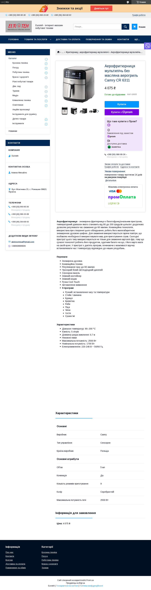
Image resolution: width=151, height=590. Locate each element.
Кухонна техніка (20, 63)
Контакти (123, 39)
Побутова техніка (20, 72)
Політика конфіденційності (91, 586)
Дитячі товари (19, 119)
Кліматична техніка (21, 100)
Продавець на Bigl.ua (75, 583)
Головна (13, 39)
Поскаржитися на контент (67, 586)
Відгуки (9, 560)
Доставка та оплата (68, 39)
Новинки (13, 131)
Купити (122, 104)
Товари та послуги (35, 39)
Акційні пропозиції (21, 109)
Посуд (15, 67)
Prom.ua (90, 580)
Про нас (9, 552)
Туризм (15, 91)
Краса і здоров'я (20, 77)
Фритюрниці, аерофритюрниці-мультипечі (87, 52)
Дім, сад (16, 86)
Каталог (13, 58)
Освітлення (17, 105)
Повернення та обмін (99, 39)
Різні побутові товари (22, 81)
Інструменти (18, 123)
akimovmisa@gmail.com (22, 241)
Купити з (121, 112)
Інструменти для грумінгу (24, 114)
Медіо (15, 95)
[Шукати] (125, 27)
